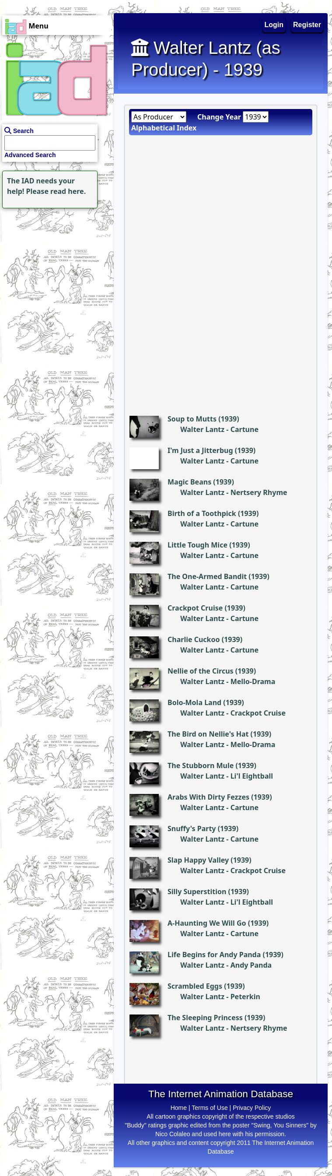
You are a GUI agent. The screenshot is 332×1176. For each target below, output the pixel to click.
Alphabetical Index (163, 128)
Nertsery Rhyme (259, 492)
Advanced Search (30, 154)
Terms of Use (209, 1107)
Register (307, 24)
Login (274, 24)
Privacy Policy (252, 1107)
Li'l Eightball (252, 776)
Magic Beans (189, 482)
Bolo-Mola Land (194, 702)
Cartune (245, 429)
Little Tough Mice (197, 545)
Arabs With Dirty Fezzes (208, 797)
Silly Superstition (197, 891)
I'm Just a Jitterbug (200, 450)
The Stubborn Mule (201, 765)
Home (179, 1107)
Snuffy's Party (192, 828)
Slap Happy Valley (198, 860)
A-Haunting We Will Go (207, 923)
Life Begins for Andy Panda (214, 954)
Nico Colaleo (172, 1133)
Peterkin (245, 996)
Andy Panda (251, 965)
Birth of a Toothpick (202, 513)
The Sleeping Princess (205, 1017)
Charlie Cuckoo (194, 639)
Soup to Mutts (192, 419)
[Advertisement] (54, 265)
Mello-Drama (253, 681)
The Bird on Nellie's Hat (208, 734)
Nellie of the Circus (201, 671)
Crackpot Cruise (195, 608)
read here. (68, 191)
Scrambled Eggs (195, 986)
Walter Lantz (202, 429)
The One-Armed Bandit (207, 576)
